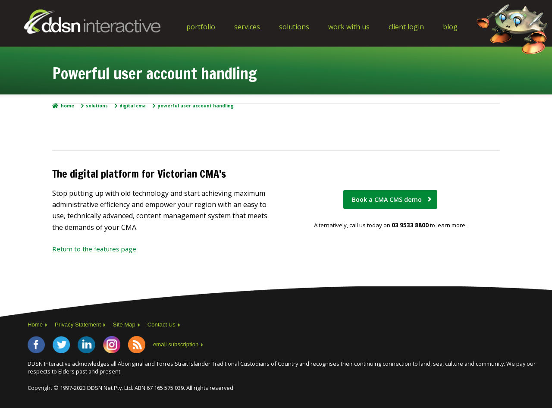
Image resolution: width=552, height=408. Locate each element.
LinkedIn (95, 346)
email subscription (194, 345)
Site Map (129, 324)
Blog (450, 26)
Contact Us (168, 324)
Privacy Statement (80, 324)
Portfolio (200, 26)
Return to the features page (97, 249)
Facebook (38, 346)
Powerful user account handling (195, 106)
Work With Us (349, 26)
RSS (151, 346)
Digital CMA (132, 106)
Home (67, 106)
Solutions (294, 26)
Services (247, 26)
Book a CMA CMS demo (387, 200)
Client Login (406, 26)
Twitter (66, 346)
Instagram (123, 346)
